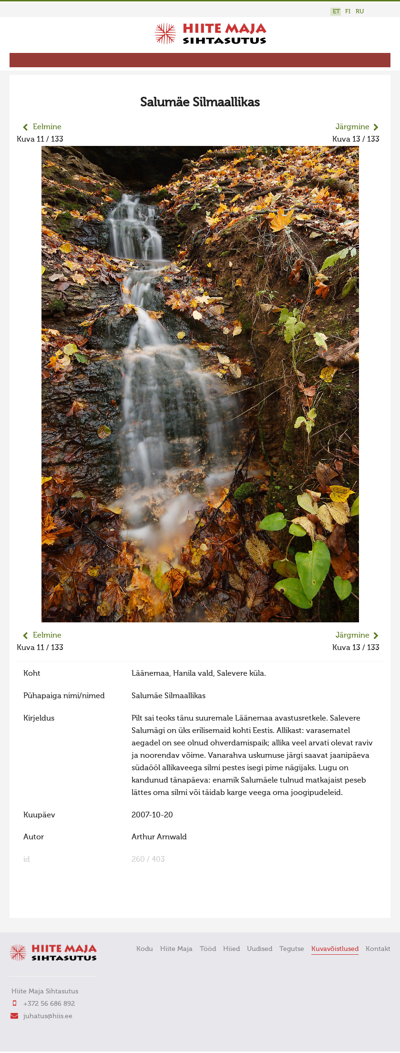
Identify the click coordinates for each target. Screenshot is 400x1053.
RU (360, 12)
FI (347, 12)
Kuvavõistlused (335, 949)
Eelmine (47, 127)
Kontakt (378, 949)
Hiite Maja (176, 949)
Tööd (208, 949)
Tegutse (291, 949)
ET (336, 12)
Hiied (231, 949)
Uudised (259, 949)
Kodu (144, 949)
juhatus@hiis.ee (47, 1016)
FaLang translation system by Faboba (50, 905)
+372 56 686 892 (49, 1004)
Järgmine (352, 127)
